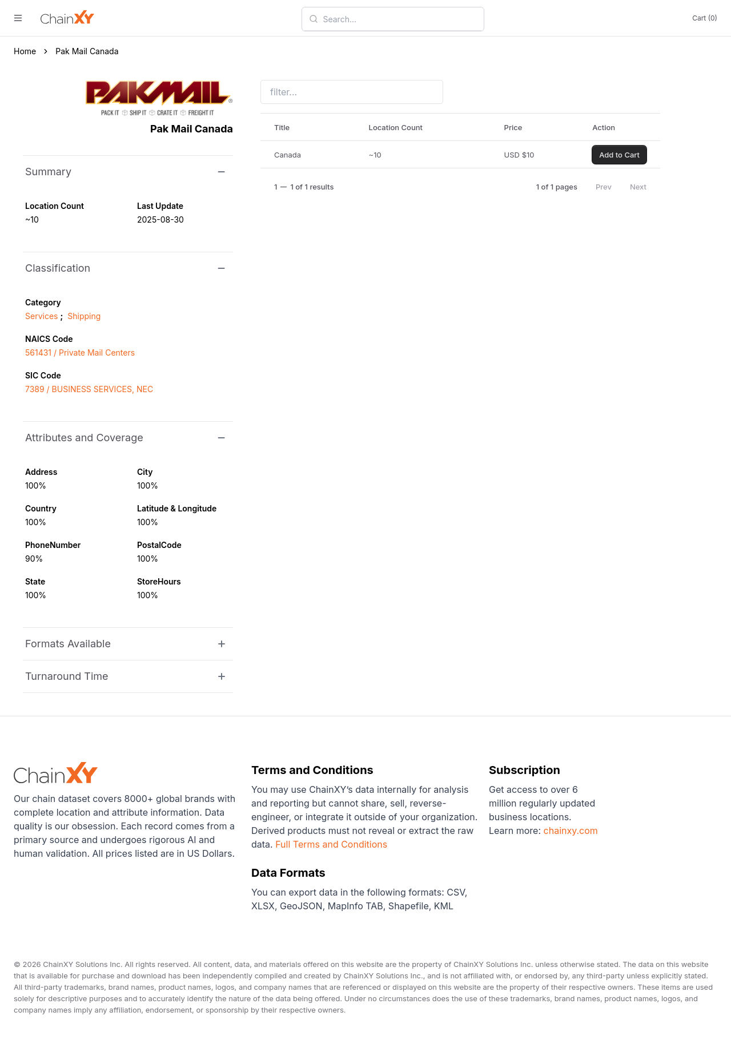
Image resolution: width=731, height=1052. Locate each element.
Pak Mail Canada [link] (86, 51)
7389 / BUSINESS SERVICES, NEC (89, 389)
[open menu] (18, 18)
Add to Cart (619, 154)
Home (25, 51)
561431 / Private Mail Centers (80, 352)
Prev (604, 186)
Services (41, 316)
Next (638, 186)
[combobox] (400, 18)
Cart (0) (704, 18)
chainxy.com (569, 830)
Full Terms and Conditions (331, 844)
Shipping (84, 316)
